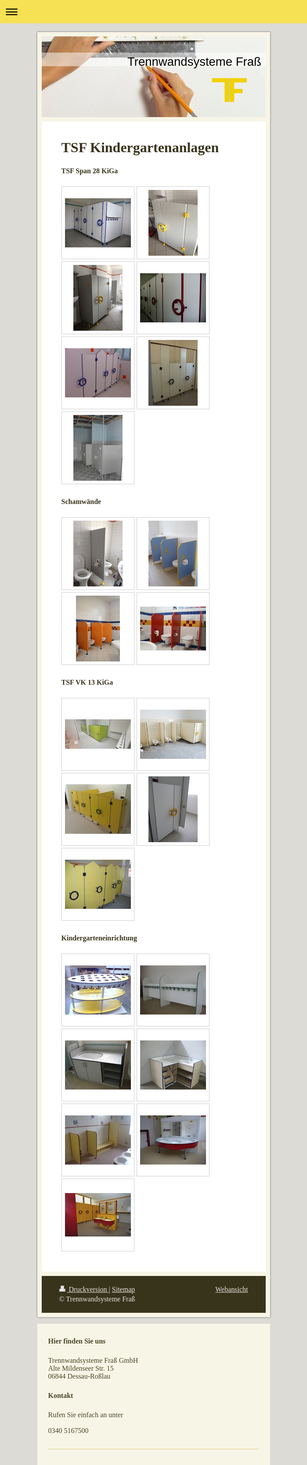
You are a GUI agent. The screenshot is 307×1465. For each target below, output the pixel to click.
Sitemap (123, 1289)
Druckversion (84, 1289)
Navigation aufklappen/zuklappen (153, 11)
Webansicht (231, 1289)
